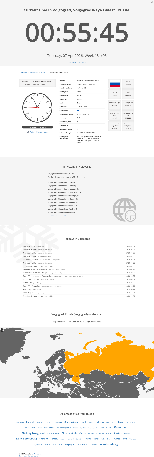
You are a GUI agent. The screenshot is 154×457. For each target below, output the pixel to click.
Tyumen (116, 438)
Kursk (75, 428)
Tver (108, 439)
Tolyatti (87, 438)
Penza (101, 433)
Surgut (78, 439)
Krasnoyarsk (64, 427)
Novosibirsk (69, 433)
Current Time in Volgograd (37, 127)
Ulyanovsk (38, 444)
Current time (23, 72)
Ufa (125, 438)
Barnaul (30, 422)
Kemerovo (131, 422)
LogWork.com (36, 454)
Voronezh (82, 444)
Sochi (62, 439)
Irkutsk (83, 422)
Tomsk (96, 439)
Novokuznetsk (53, 433)
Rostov (118, 433)
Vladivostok (58, 444)
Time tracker (23, 456)
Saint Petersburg (26, 438)
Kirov (40, 428)
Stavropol (70, 439)
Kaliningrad (110, 422)
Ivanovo (91, 422)
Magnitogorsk (92, 428)
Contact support (33, 456)
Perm (109, 433)
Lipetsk (83, 428)
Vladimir (47, 444)
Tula (103, 439)
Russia (43, 72)
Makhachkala (105, 428)
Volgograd (70, 444)
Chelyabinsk (71, 421)
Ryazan (127, 433)
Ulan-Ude (132, 439)
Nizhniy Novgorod (33, 433)
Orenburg (92, 433)
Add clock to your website (78, 62)
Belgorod (39, 422)
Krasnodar (49, 427)
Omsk (82, 433)
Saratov (54, 438)
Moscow (119, 427)
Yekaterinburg (109, 444)
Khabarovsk (30, 428)
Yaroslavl (93, 444)
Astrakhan (20, 422)
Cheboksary (57, 422)
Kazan (120, 421)
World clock (34, 72)
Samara (43, 438)
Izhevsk (100, 422)
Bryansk (47, 422)
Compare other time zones (58, 215)
